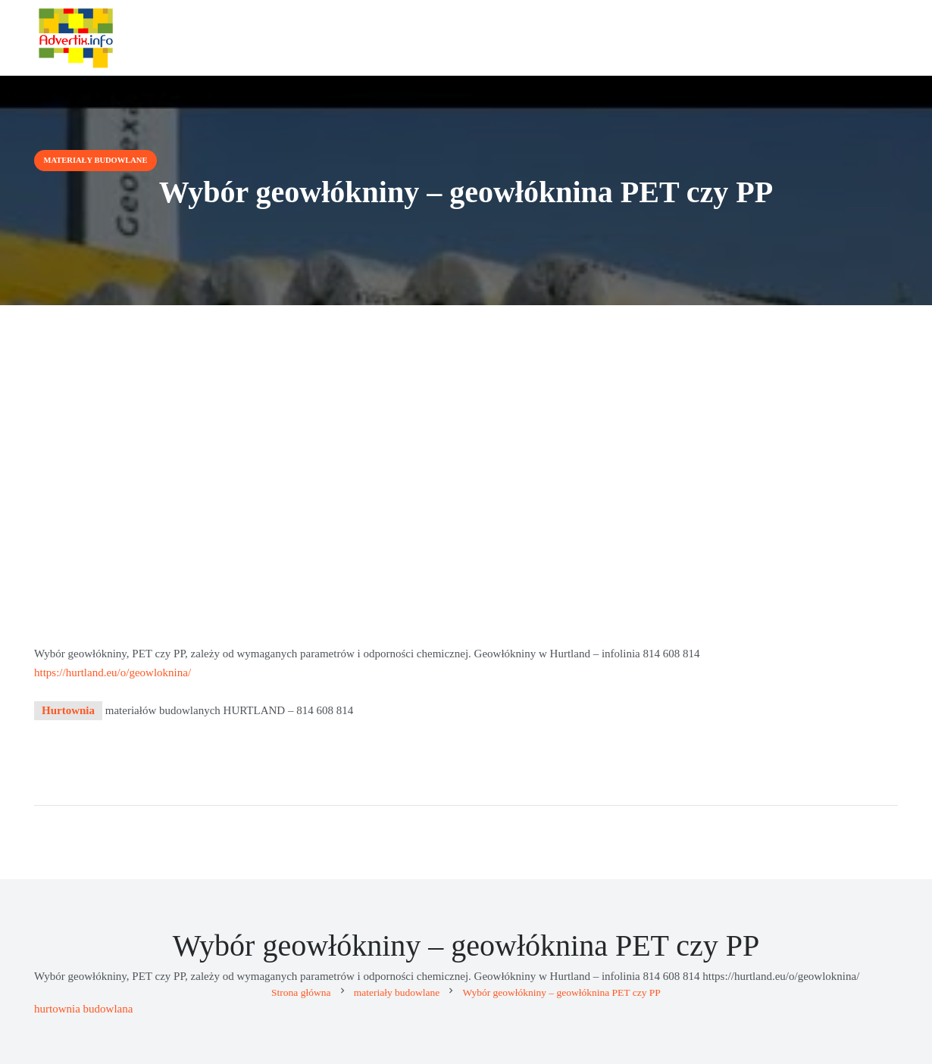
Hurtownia (68, 710)
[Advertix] (75, 38)
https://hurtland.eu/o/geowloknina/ (112, 672)
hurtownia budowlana (83, 1009)
